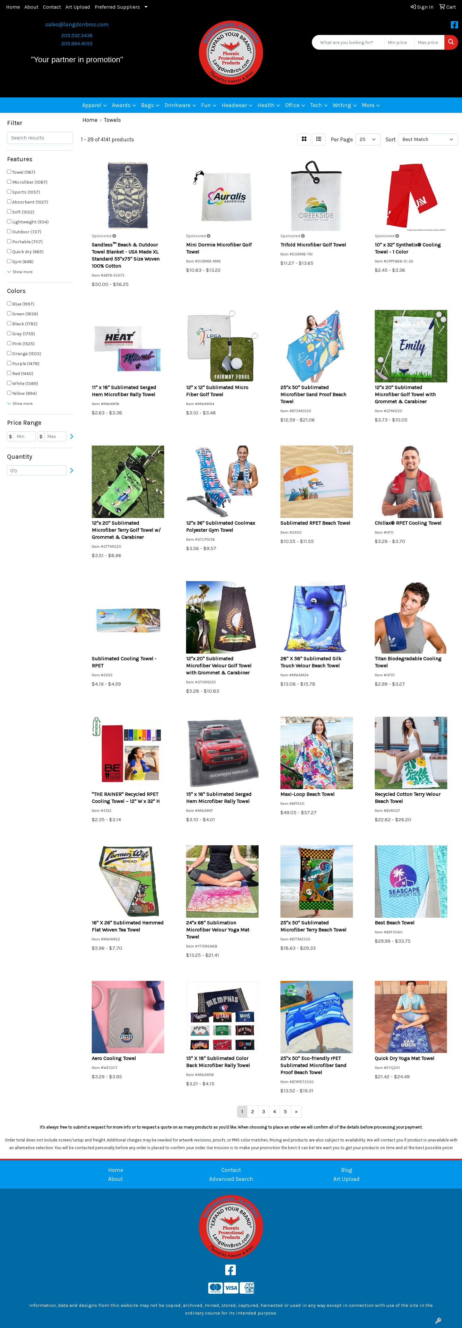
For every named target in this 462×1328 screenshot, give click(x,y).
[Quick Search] (348, 42)
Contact (52, 7)
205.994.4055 (77, 43)
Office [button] (292, 105)
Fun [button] (206, 105)
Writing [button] (342, 105)
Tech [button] (316, 105)
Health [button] (266, 105)
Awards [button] (121, 105)
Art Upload (77, 7)
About (31, 7)
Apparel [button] (91, 105)
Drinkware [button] (178, 105)
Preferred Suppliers (117, 7)
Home (13, 7)
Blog (346, 1170)
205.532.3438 (77, 35)
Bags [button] (147, 105)
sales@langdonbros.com (77, 24)
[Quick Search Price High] (429, 42)
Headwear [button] (234, 105)
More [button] (368, 105)
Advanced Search (231, 1179)
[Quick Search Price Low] (399, 42)
